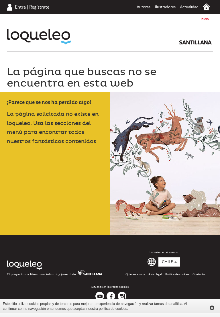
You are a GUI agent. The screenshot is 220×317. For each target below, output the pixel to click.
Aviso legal (155, 274)
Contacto (198, 274)
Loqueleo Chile (39, 36)
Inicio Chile (206, 7)
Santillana (195, 42)
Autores (143, 7)
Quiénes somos (135, 274)
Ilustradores (165, 7)
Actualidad (189, 7)
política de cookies (113, 309)
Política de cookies (177, 274)
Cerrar (212, 308)
